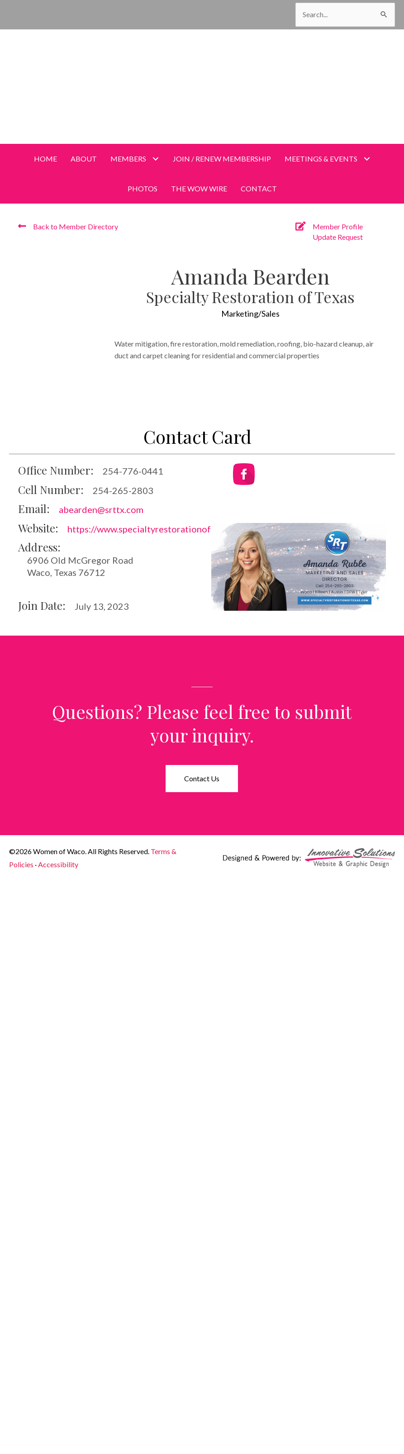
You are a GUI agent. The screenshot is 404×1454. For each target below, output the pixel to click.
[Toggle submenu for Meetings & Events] (367, 158)
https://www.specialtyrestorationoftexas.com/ (160, 528)
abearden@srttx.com (101, 509)
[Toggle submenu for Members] (155, 158)
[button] (202, 778)
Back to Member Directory (75, 226)
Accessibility (58, 864)
